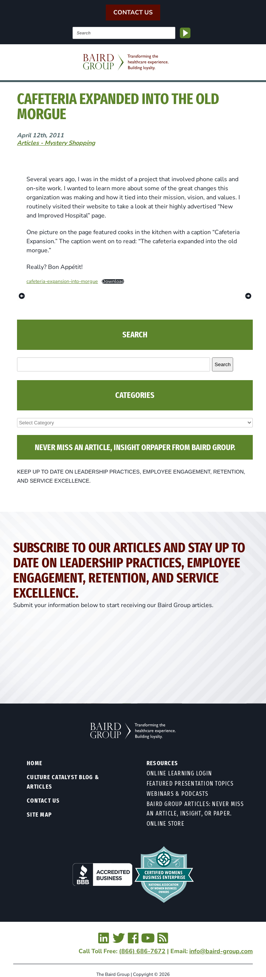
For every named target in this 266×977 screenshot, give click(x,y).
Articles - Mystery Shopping (56, 143)
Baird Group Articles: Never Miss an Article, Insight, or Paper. (195, 808)
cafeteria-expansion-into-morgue (62, 281)
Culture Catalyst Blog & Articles (63, 782)
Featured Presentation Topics (190, 783)
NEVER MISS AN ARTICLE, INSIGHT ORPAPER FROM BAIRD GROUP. (135, 447)
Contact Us (133, 12)
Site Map (39, 814)
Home (34, 763)
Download (113, 281)
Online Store (165, 823)
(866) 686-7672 (142, 951)
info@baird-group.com (221, 951)
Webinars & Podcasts (178, 793)
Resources (162, 763)
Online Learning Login (179, 773)
